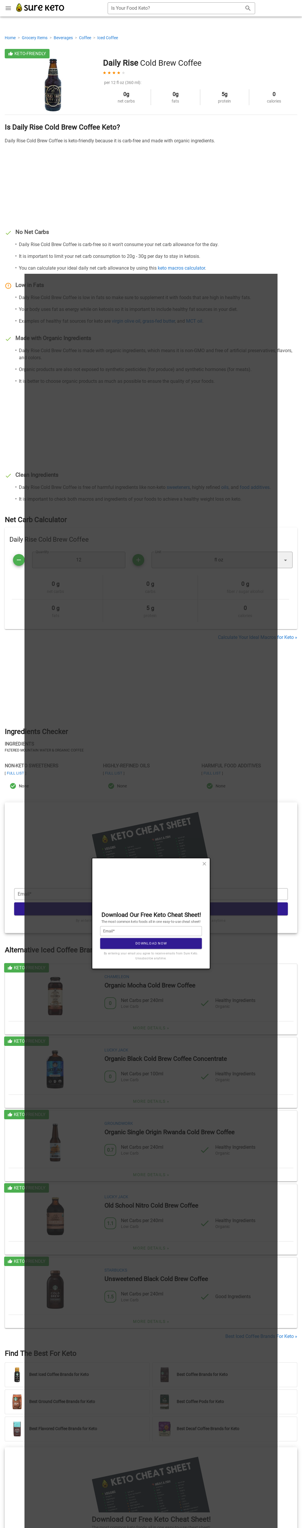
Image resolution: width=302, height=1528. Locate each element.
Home (11, 37)
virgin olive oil (126, 321)
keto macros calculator (181, 268)
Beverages (64, 37)
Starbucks (115, 1270)
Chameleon (116, 976)
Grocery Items (35, 37)
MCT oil (194, 321)
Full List (15, 773)
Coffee (85, 37)
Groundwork (118, 1123)
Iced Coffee (107, 37)
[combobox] (181, 8)
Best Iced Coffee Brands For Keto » (261, 1336)
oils (225, 487)
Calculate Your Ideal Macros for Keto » (257, 637)
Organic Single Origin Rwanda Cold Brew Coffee (169, 1132)
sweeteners (178, 487)
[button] (222, 560)
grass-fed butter (158, 321)
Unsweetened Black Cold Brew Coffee (156, 1279)
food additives (255, 487)
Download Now (151, 908)
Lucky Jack (116, 1050)
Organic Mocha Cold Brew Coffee (149, 985)
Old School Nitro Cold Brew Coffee (151, 1205)
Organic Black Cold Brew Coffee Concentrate (165, 1058)
